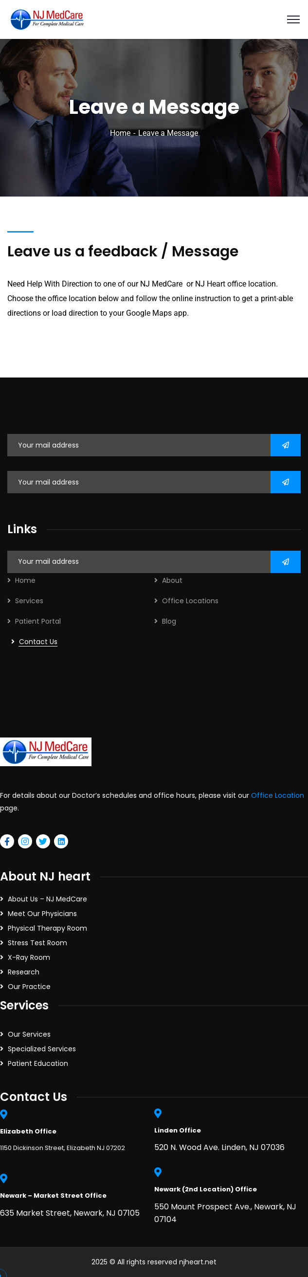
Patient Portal (38, 621)
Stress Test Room (37, 943)
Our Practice (29, 986)
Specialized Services (42, 1049)
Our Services (29, 1034)
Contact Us (38, 642)
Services (29, 601)
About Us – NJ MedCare (47, 899)
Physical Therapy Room (47, 928)
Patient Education (38, 1063)
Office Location (277, 795)
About (172, 580)
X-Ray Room (29, 957)
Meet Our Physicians (42, 913)
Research (23, 972)
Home (120, 133)
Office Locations (190, 601)
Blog (169, 621)
